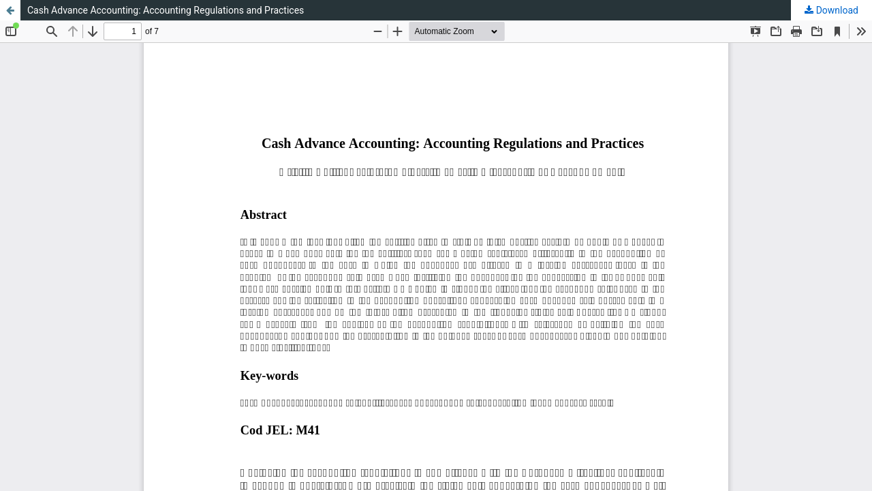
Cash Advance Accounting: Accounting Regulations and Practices (165, 10)
